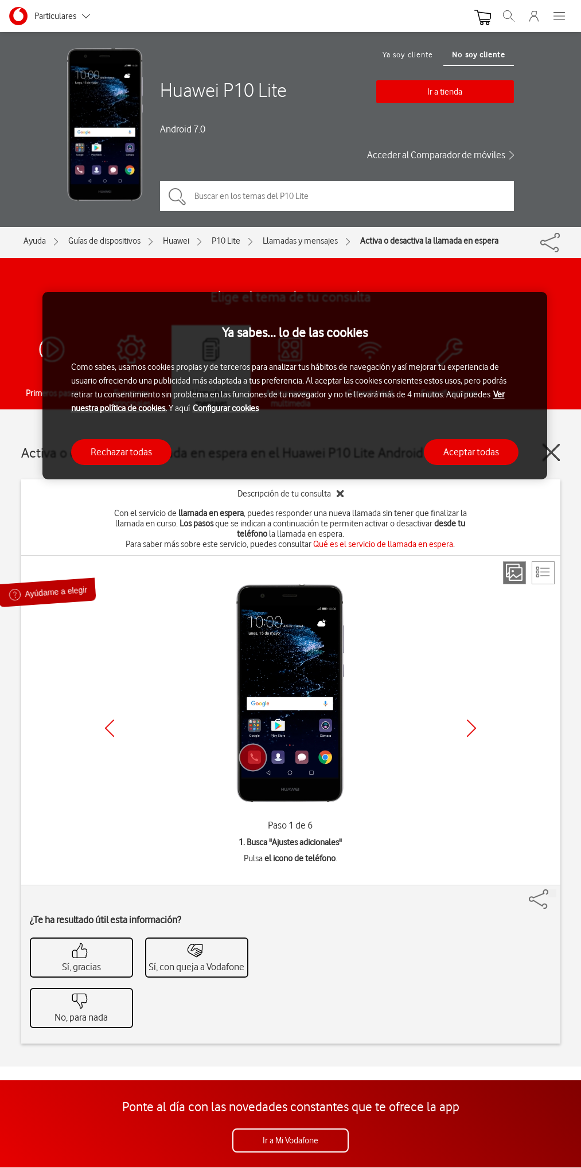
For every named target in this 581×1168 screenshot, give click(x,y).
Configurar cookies (226, 408)
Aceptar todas (471, 452)
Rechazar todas (121, 452)
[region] (294, 385)
